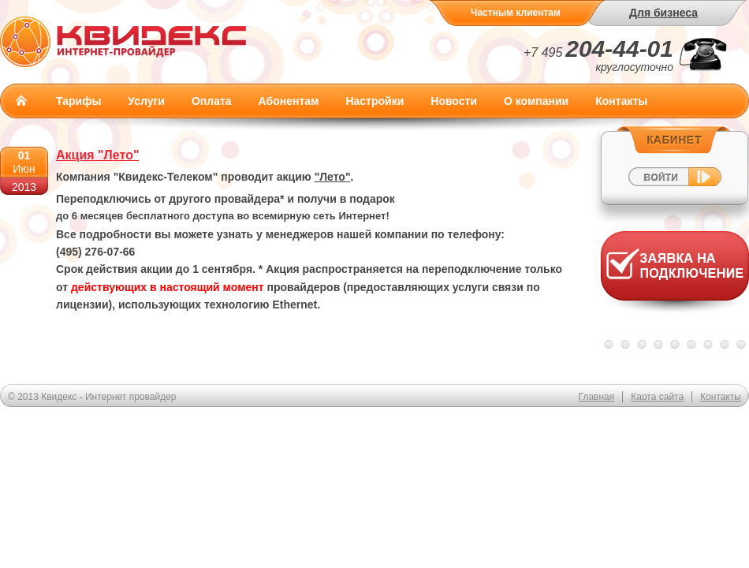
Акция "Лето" (98, 155)
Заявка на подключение (675, 275)
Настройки (374, 101)
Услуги (146, 101)
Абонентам (289, 101)
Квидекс (123, 41)
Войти (674, 165)
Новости (453, 101)
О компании (536, 101)
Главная (21, 100)
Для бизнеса (663, 12)
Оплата (212, 101)
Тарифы (78, 101)
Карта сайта (657, 396)
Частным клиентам (516, 12)
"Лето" (333, 176)
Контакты (621, 101)
